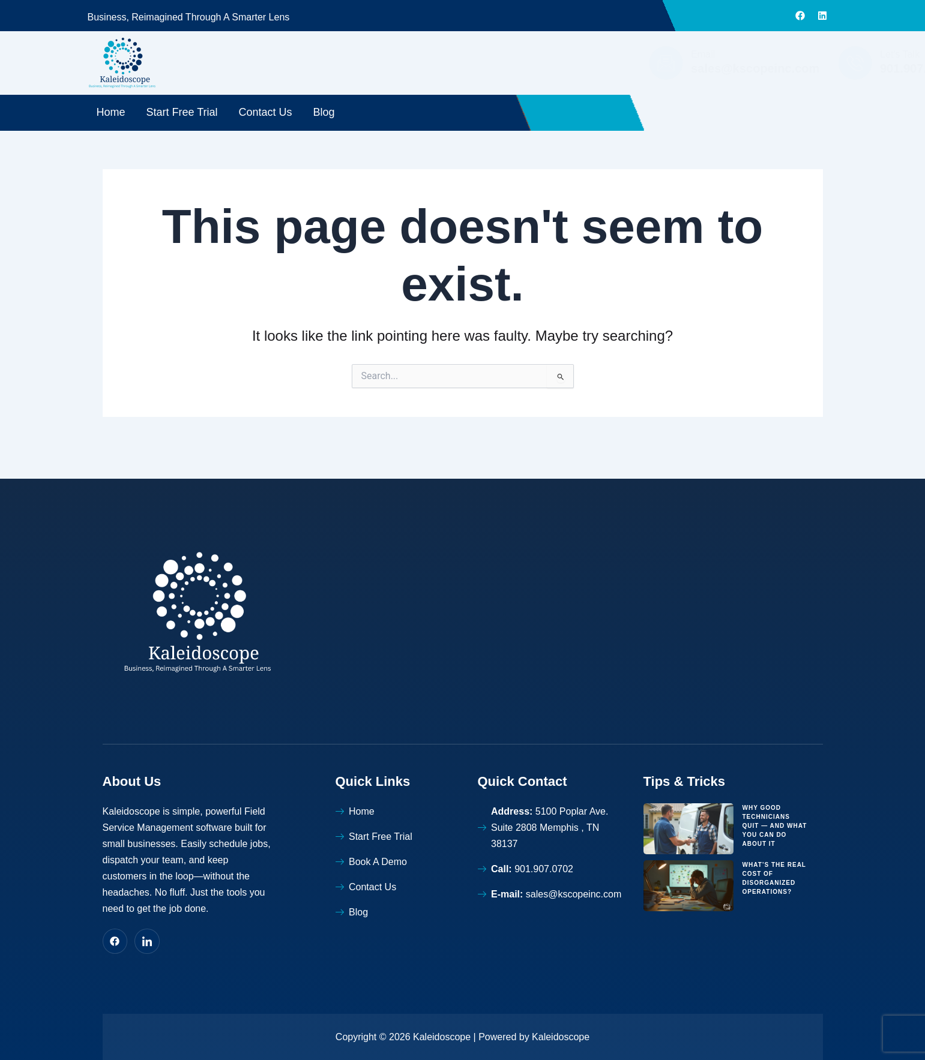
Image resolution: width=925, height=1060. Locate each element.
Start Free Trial (182, 112)
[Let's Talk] (668, 63)
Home (111, 112)
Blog (324, 112)
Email (517, 54)
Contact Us (265, 112)
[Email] (479, 63)
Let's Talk (714, 54)
